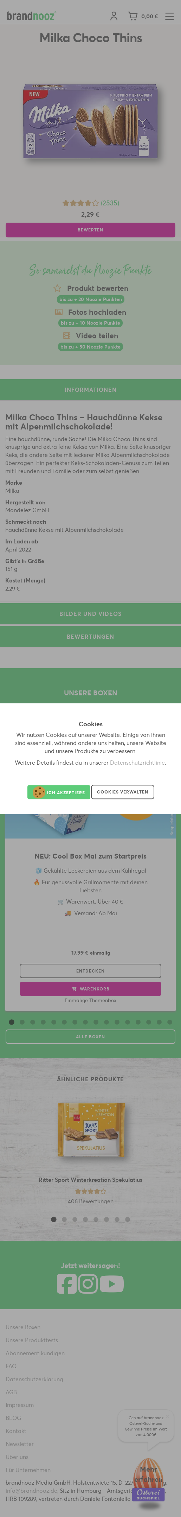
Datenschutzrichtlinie (137, 762)
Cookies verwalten (122, 792)
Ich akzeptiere (59, 792)
